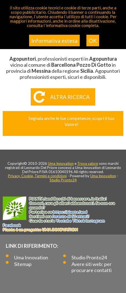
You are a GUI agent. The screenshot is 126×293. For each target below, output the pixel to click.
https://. (70, 211)
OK (93, 40)
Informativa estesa (54, 40)
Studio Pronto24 (63, 180)
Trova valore (87, 163)
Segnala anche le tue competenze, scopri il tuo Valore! (71, 121)
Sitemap (23, 264)
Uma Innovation (61, 163)
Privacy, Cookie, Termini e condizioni (37, 176)
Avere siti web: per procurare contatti (91, 267)
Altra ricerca (70, 97)
